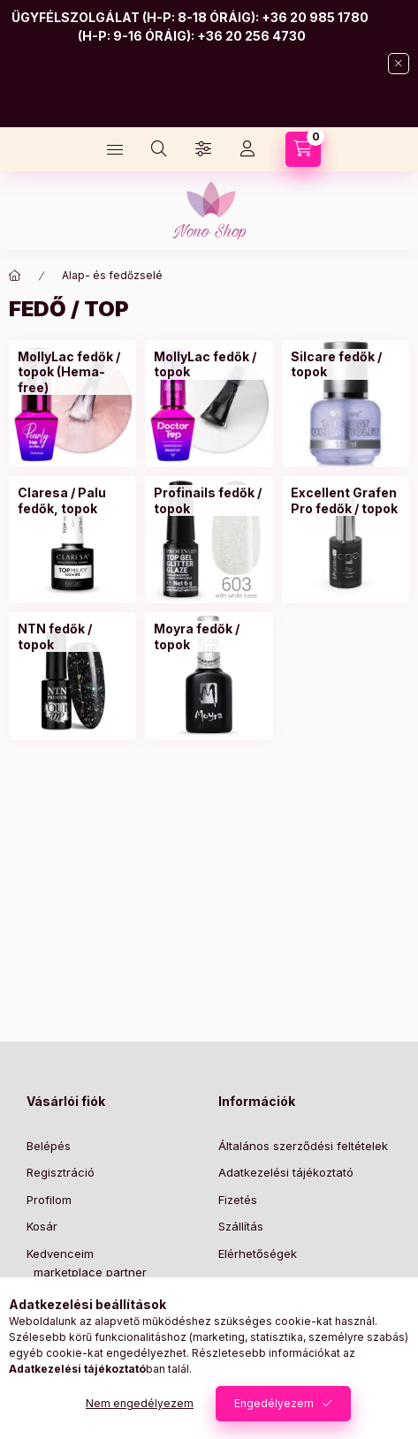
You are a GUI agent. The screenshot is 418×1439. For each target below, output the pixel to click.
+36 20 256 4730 (251, 35)
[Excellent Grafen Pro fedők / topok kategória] (345, 500)
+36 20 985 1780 (315, 17)
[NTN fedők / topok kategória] (72, 636)
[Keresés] (159, 149)
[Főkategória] (15, 276)
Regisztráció (61, 1172)
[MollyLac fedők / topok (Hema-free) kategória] (72, 372)
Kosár (42, 1226)
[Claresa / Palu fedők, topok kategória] (72, 500)
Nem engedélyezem (140, 1403)
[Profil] (247, 149)
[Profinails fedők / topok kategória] (208, 500)
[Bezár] (398, 63)
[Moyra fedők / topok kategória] (208, 636)
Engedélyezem (274, 1403)
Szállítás (240, 1226)
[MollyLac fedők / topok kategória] (208, 364)
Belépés (49, 1146)
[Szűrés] (203, 149)
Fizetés (237, 1200)
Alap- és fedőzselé (112, 275)
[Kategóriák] (115, 149)
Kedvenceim (60, 1253)
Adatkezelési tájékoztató (285, 1172)
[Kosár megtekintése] (303, 149)
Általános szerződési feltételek (303, 1146)
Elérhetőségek (257, 1253)
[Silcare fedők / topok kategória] (345, 364)
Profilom (49, 1200)
